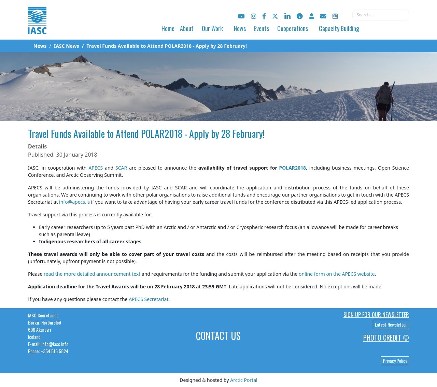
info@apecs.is (74, 202)
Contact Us (218, 336)
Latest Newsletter (391, 324)
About (187, 28)
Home (167, 28)
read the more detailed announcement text (92, 274)
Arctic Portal (243, 380)
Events (261, 28)
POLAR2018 (292, 167)
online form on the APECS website (337, 274)
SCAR (121, 167)
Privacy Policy (395, 360)
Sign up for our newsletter (376, 315)
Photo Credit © (386, 337)
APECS (95, 167)
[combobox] (380, 15)
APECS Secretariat (148, 299)
